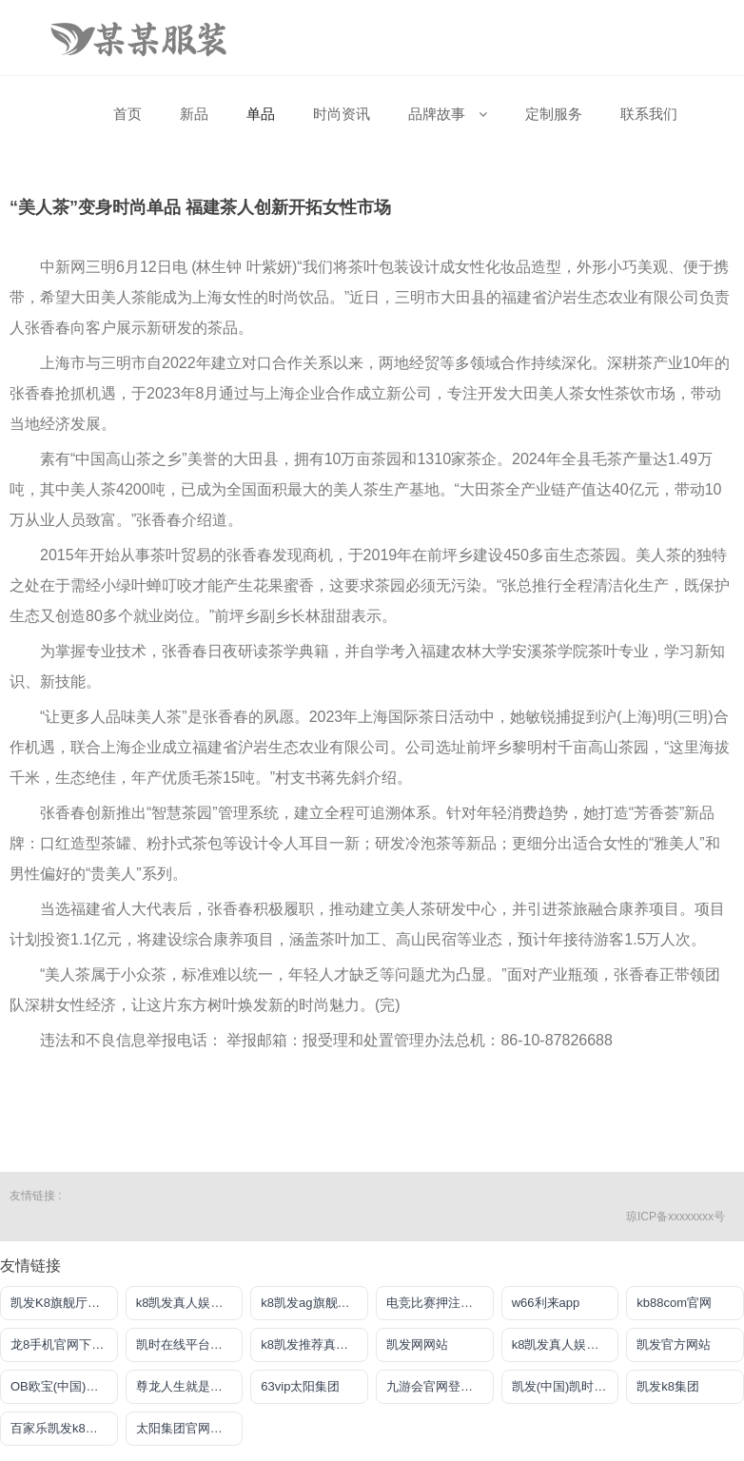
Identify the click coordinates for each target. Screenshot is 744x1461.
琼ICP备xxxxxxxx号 (675, 1216)
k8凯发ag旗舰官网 (311, 1302)
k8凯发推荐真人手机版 (314, 1344)
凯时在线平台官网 (185, 1344)
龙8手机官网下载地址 (64, 1344)
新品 (194, 114)
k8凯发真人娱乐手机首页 (190, 1302)
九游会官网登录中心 (440, 1386)
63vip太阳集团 (300, 1386)
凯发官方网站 (673, 1344)
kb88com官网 (674, 1302)
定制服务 (553, 114)
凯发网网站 (417, 1344)
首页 (127, 114)
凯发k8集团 (667, 1386)
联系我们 (648, 114)
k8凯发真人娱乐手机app (565, 1344)
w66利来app (546, 1302)
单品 (260, 114)
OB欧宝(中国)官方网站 (64, 1386)
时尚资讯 (341, 114)
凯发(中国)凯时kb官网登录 (565, 1386)
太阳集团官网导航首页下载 (190, 1428)
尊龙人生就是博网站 (190, 1386)
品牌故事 (447, 114)
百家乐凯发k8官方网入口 (64, 1428)
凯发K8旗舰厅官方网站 (64, 1302)
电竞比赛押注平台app (440, 1302)
